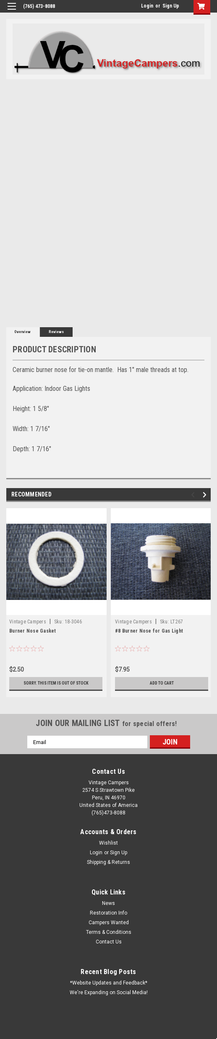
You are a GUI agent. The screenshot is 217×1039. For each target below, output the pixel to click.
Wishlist (108, 843)
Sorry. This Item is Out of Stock (56, 683)
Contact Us (109, 942)
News (108, 903)
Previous (194, 495)
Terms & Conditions (108, 932)
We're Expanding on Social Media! (109, 992)
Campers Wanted (109, 922)
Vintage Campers (27, 622)
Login (147, 6)
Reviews (56, 332)
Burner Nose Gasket (32, 631)
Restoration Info (108, 913)
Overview (22, 332)
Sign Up (170, 6)
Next (206, 495)
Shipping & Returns (108, 862)
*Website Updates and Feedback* (108, 983)
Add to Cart (162, 683)
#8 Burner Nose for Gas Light (149, 631)
